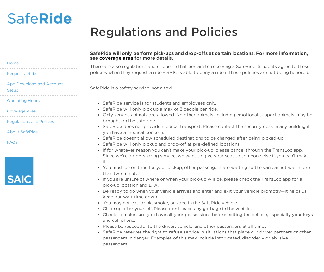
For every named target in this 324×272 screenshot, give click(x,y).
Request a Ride (21, 73)
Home (13, 63)
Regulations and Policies (30, 121)
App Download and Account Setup (35, 87)
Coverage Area (21, 111)
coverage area (116, 58)
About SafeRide (22, 132)
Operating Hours (23, 100)
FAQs (12, 142)
